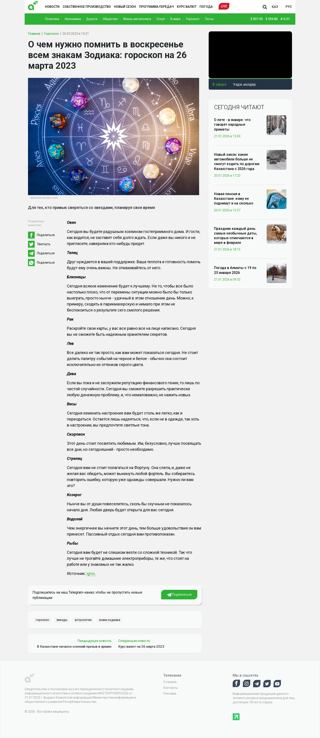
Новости (52, 6)
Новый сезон (125, 6)
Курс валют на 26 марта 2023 (141, 647)
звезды (61, 620)
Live (224, 6)
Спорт (160, 19)
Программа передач (156, 6)
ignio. (91, 573)
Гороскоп (192, 19)
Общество (110, 19)
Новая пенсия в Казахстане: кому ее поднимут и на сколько (233, 198)
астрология (83, 620)
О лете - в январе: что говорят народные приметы (232, 124)
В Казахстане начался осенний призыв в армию (74, 647)
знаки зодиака (109, 620)
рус (289, 6)
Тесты (209, 19)
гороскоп (42, 620)
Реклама (169, 693)
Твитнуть (43, 244)
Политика (52, 19)
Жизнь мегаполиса (137, 19)
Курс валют (186, 6)
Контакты (170, 687)
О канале (170, 682)
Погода (206, 6)
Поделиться (46, 235)
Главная (34, 33)
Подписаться (179, 595)
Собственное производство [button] (87, 6)
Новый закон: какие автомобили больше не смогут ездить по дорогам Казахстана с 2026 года (236, 161)
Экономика (72, 19)
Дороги (91, 19)
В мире (175, 19)
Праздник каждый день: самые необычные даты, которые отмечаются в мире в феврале (235, 235)
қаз (275, 6)
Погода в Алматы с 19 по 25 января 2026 (235, 270)
